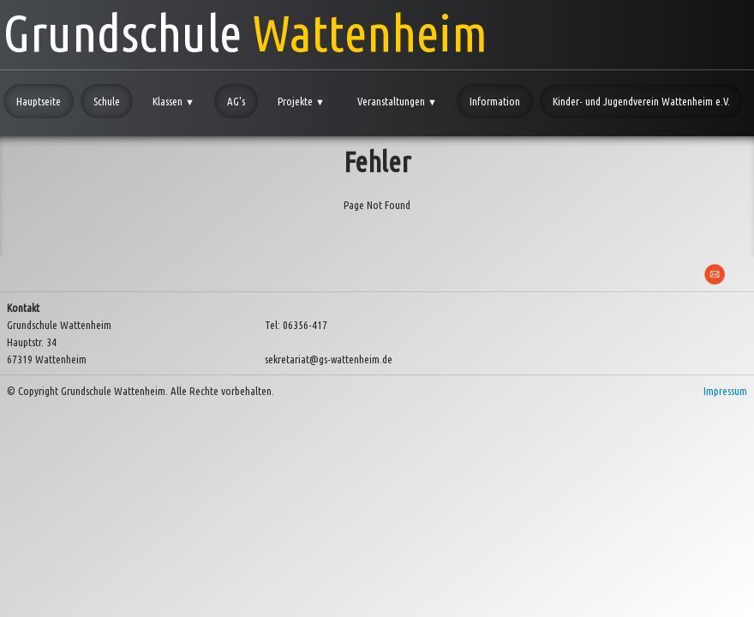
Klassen (173, 101)
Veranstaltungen (397, 101)
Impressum (725, 391)
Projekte (301, 101)
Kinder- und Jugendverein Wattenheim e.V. (641, 101)
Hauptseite (38, 101)
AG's (236, 101)
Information (495, 101)
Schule (106, 101)
